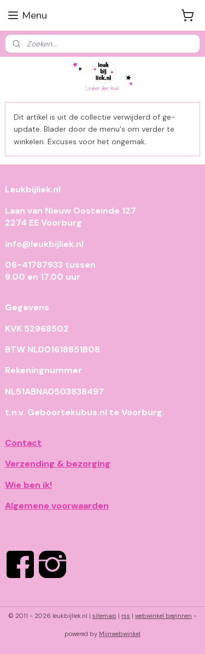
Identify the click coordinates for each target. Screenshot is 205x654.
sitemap (104, 616)
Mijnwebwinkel (119, 634)
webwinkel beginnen (163, 616)
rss (125, 616)
